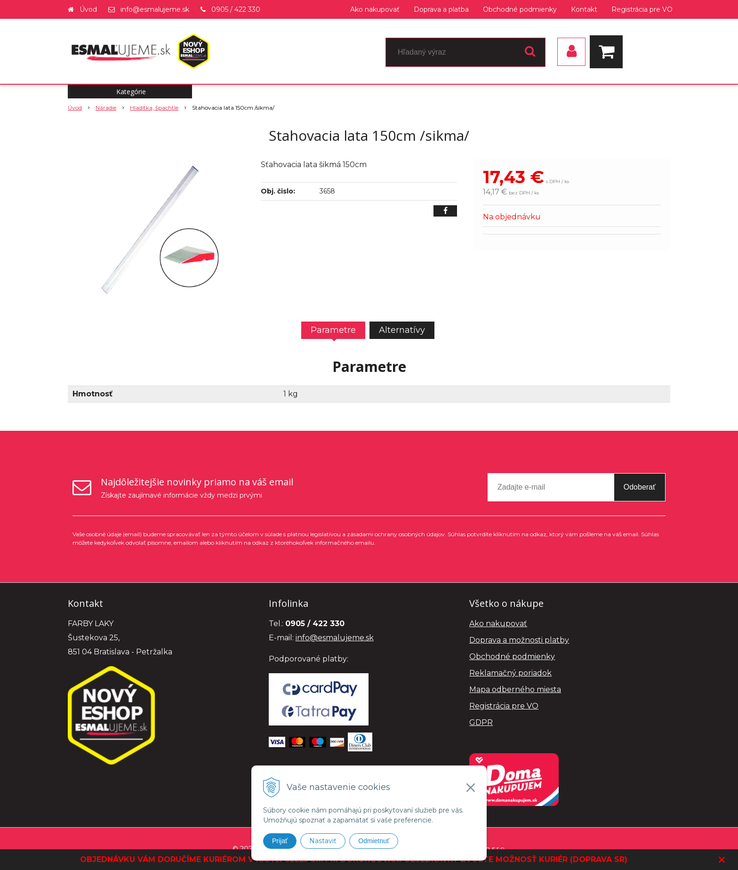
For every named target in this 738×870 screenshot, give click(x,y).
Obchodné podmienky (520, 9)
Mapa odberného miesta (515, 689)
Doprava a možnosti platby (519, 640)
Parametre (333, 330)
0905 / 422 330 (235, 9)
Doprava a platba (441, 9)
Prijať (280, 841)
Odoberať (640, 487)
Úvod (88, 9)
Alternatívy (402, 330)
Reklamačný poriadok (510, 673)
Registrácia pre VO (642, 9)
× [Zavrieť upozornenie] (722, 859)
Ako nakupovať (375, 9)
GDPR (481, 722)
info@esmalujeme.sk (154, 9)
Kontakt (584, 9)
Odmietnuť (373, 841)
